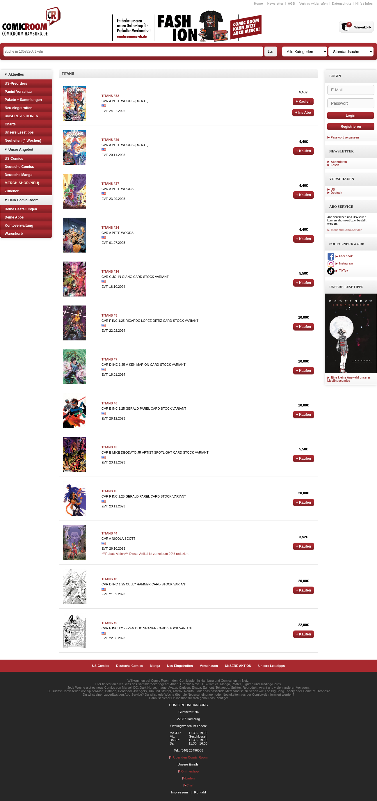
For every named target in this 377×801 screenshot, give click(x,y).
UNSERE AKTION (238, 665)
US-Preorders (16, 83)
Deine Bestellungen (21, 209)
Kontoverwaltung (19, 225)
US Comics (14, 159)
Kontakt (200, 792)
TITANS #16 (110, 271)
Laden (188, 778)
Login (350, 115)
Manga (155, 665)
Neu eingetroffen (18, 108)
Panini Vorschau (18, 92)
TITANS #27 (110, 183)
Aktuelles (16, 74)
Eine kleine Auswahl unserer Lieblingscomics (348, 379)
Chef (188, 785)
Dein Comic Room (23, 200)
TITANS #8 (109, 315)
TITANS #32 (110, 95)
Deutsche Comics (19, 167)
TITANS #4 (109, 533)
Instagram (340, 263)
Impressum (179, 792)
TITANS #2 (109, 623)
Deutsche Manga (18, 175)
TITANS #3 (109, 579)
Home (258, 3)
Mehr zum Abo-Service (344, 230)
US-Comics (100, 665)
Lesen (335, 165)
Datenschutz (341, 3)
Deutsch (336, 192)
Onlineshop (188, 771)
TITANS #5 (109, 447)
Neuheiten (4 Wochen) (23, 140)
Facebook (340, 256)
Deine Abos (14, 217)
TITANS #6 (109, 403)
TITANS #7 (109, 359)
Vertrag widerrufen (313, 3)
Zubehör (12, 191)
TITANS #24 (110, 227)
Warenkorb (14, 234)
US (333, 189)
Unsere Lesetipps (19, 132)
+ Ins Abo (303, 113)
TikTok (337, 270)
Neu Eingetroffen (180, 665)
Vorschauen (209, 665)
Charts (10, 124)
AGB (291, 3)
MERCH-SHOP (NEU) (22, 183)
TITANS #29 (110, 139)
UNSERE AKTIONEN (21, 116)
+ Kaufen (303, 102)
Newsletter (275, 3)
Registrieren (351, 127)
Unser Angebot (20, 150)
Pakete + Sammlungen (23, 100)
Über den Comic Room (188, 757)
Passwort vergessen (345, 137)
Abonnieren (339, 162)
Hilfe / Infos (364, 3)
